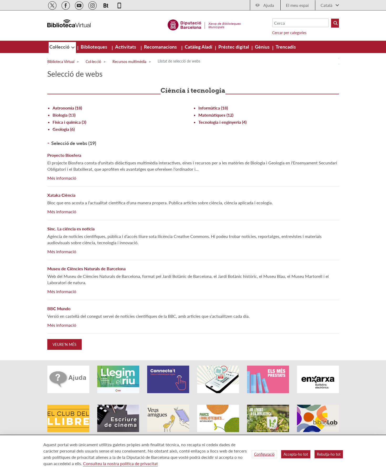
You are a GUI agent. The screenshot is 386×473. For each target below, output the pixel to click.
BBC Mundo (58, 308)
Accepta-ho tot (296, 454)
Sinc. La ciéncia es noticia (71, 228)
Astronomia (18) (67, 107)
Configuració (264, 454)
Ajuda (268, 5)
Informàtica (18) (213, 107)
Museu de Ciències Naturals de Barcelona (86, 268)
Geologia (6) (64, 129)
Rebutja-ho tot (329, 454)
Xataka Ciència (61, 195)
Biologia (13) (64, 114)
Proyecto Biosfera (64, 155)
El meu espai (297, 5)
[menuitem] (59, 47)
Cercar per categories (289, 32)
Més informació (61, 177)
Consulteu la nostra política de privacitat (120, 463)
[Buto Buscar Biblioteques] (335, 23)
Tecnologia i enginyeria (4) (222, 121)
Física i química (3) (69, 121)
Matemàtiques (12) (215, 114)
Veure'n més (64, 344)
